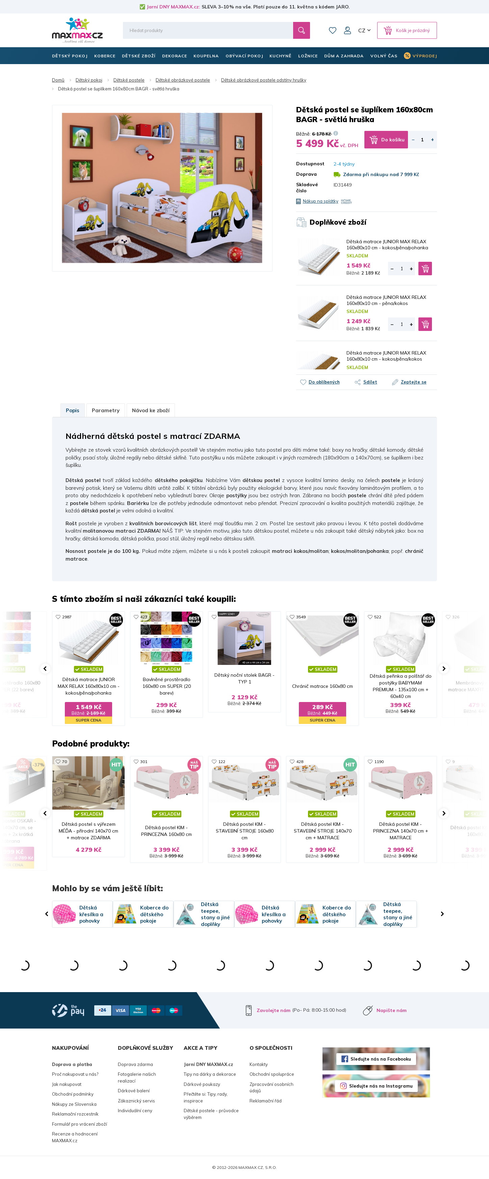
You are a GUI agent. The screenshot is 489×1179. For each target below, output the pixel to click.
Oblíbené (332, 30)
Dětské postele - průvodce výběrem (211, 1114)
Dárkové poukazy (202, 1084)
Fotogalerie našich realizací (137, 1077)
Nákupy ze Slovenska (74, 1104)
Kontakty (259, 1064)
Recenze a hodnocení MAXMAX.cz (75, 1137)
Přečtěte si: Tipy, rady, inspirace (206, 1097)
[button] (45, 669)
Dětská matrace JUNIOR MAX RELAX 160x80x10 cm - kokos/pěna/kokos (386, 356)
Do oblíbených (324, 382)
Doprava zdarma (135, 1064)
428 (299, 761)
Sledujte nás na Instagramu (381, 1086)
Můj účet (347, 30)
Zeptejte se (414, 382)
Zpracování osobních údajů (271, 1088)
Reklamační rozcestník (75, 1114)
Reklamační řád (266, 1100)
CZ (361, 30)
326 (455, 616)
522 (377, 616)
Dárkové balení (134, 1090)
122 (221, 761)
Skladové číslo (307, 187)
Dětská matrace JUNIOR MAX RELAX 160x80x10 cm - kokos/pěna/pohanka (387, 244)
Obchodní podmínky (73, 1094)
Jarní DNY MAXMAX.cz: (173, 7)
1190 (379, 761)
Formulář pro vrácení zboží (79, 1124)
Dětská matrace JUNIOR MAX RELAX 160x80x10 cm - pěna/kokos (386, 300)
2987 (67, 616)
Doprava (306, 174)
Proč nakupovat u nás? (75, 1074)
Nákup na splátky (320, 201)
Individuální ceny (135, 1110)
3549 (301, 616)
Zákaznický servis (136, 1100)
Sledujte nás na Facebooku (381, 1059)
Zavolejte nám (273, 1010)
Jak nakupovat (66, 1084)
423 (143, 616)
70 (64, 761)
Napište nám (392, 1010)
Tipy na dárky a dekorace (210, 1074)
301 (143, 761)
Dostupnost (310, 164)
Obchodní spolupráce (272, 1074)
